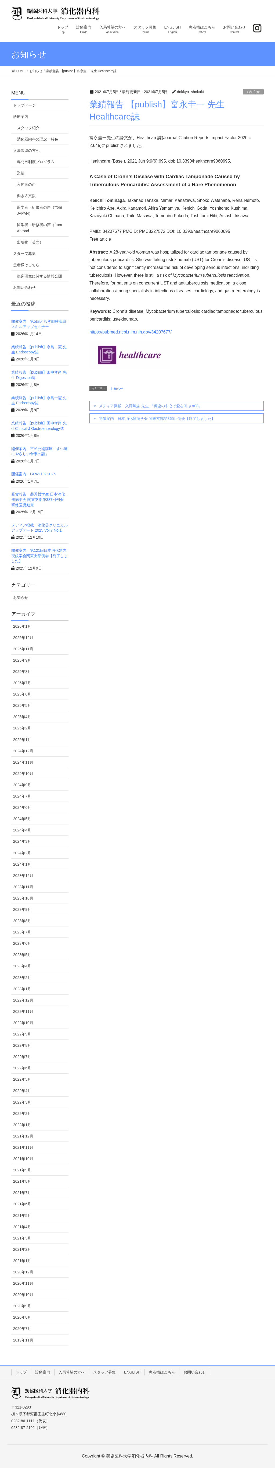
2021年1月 (22, 1261)
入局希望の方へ (26, 150)
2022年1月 (22, 1125)
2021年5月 (22, 1215)
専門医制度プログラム (36, 162)
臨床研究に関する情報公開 (39, 276)
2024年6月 (22, 807)
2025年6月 (22, 694)
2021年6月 (22, 1204)
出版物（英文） (30, 242)
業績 (20, 173)
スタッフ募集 (24, 253)
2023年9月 (22, 909)
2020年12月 (23, 1272)
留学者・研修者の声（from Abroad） (39, 228)
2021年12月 (23, 1136)
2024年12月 (23, 751)
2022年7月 (22, 1057)
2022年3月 (22, 1102)
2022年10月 (23, 1023)
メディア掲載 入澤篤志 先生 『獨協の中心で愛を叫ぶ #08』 (150, 406)
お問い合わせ (24, 287)
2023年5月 (22, 955)
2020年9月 (22, 1306)
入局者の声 (26, 184)
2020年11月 (23, 1283)
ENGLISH (132, 1372)
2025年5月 (22, 705)
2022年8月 (22, 1045)
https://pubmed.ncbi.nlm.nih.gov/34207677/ (130, 332)
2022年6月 (22, 1068)
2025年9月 (22, 660)
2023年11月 (23, 887)
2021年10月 (23, 1159)
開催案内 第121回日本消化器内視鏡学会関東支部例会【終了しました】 (39, 555)
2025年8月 (22, 671)
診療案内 (20, 116)
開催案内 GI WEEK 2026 (33, 474)
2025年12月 (23, 637)
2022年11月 (23, 1011)
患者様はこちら (26, 265)
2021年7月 (22, 1192)
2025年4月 (22, 717)
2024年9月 (22, 785)
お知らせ (253, 92)
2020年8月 (22, 1317)
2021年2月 (22, 1249)
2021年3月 (22, 1238)
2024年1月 (22, 864)
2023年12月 (23, 875)
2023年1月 (22, 989)
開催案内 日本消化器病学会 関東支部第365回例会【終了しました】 (157, 418)
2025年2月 (22, 728)
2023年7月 (22, 932)
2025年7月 (22, 683)
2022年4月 (22, 1090)
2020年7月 (22, 1328)
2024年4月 (22, 830)
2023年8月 (22, 921)
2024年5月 (22, 819)
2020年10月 (23, 1295)
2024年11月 (23, 762)
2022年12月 (23, 1000)
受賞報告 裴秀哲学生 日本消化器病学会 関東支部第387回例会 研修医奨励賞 (38, 499)
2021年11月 (23, 1147)
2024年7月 (22, 796)
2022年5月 (22, 1079)
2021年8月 (22, 1181)
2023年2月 (22, 977)
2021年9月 (22, 1170)
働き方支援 (26, 196)
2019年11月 (23, 1340)
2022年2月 (22, 1113)
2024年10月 (23, 773)
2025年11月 (23, 649)
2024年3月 (22, 841)
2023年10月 (23, 898)
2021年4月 (22, 1227)
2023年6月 (22, 943)
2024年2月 (22, 853)
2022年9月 (22, 1034)
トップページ (24, 105)
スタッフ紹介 (28, 128)
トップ (21, 1372)
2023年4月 (22, 966)
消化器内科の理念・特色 (37, 139)
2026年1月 (22, 626)
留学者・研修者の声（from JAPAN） (39, 210)
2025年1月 (22, 739)
